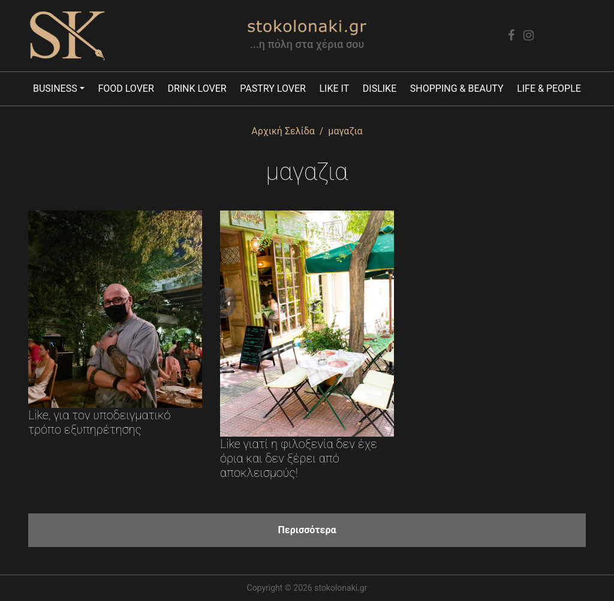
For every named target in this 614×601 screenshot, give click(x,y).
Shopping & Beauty (457, 88)
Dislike (379, 88)
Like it (334, 88)
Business (55, 88)
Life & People (549, 88)
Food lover (126, 88)
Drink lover (196, 88)
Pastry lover (273, 88)
